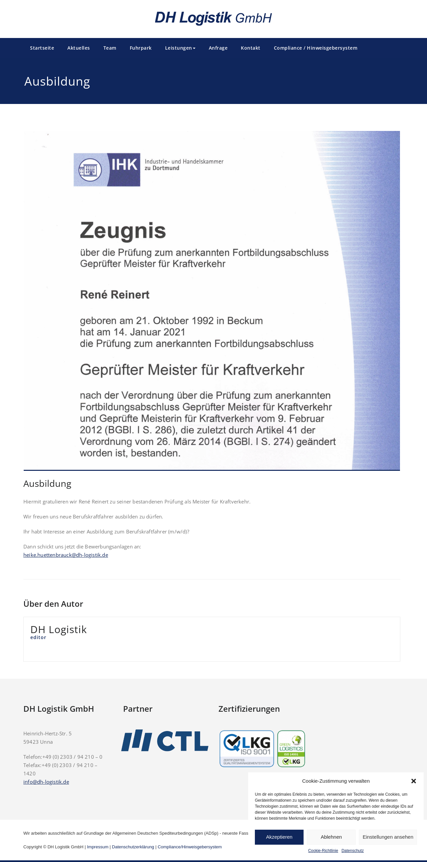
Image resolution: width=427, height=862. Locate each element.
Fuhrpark (141, 48)
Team (109, 48)
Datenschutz (353, 850)
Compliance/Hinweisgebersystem (190, 846)
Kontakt (251, 48)
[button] (413, 781)
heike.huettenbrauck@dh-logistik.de (65, 554)
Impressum (97, 846)
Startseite (42, 48)
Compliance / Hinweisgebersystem (316, 48)
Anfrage (218, 48)
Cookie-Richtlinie (323, 850)
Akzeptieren (279, 837)
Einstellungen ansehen (388, 837)
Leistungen (180, 48)
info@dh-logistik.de (46, 781)
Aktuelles (78, 48)
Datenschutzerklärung (133, 846)
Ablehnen (331, 837)
